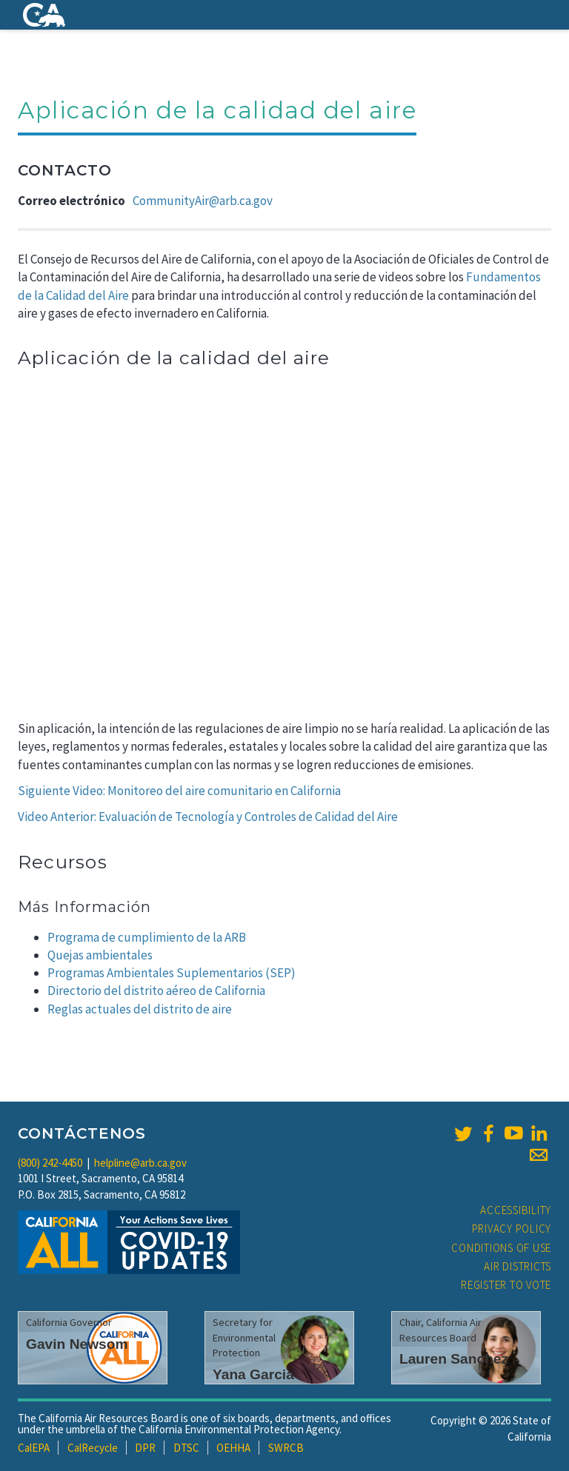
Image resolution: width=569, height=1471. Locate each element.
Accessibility (515, 1210)
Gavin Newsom (77, 1344)
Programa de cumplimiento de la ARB (146, 937)
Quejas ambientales (100, 955)
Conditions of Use (501, 1248)
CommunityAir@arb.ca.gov (203, 200)
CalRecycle (92, 1448)
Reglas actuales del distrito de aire (139, 1009)
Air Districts (517, 1266)
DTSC (186, 1448)
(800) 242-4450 (50, 1163)
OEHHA (233, 1448)
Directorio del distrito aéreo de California (156, 990)
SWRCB (286, 1448)
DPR (145, 1448)
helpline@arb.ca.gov (140, 1163)
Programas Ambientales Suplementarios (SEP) (171, 973)
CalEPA (34, 1448)
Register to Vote (506, 1285)
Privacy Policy (512, 1229)
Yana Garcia (253, 1374)
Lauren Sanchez (453, 1359)
